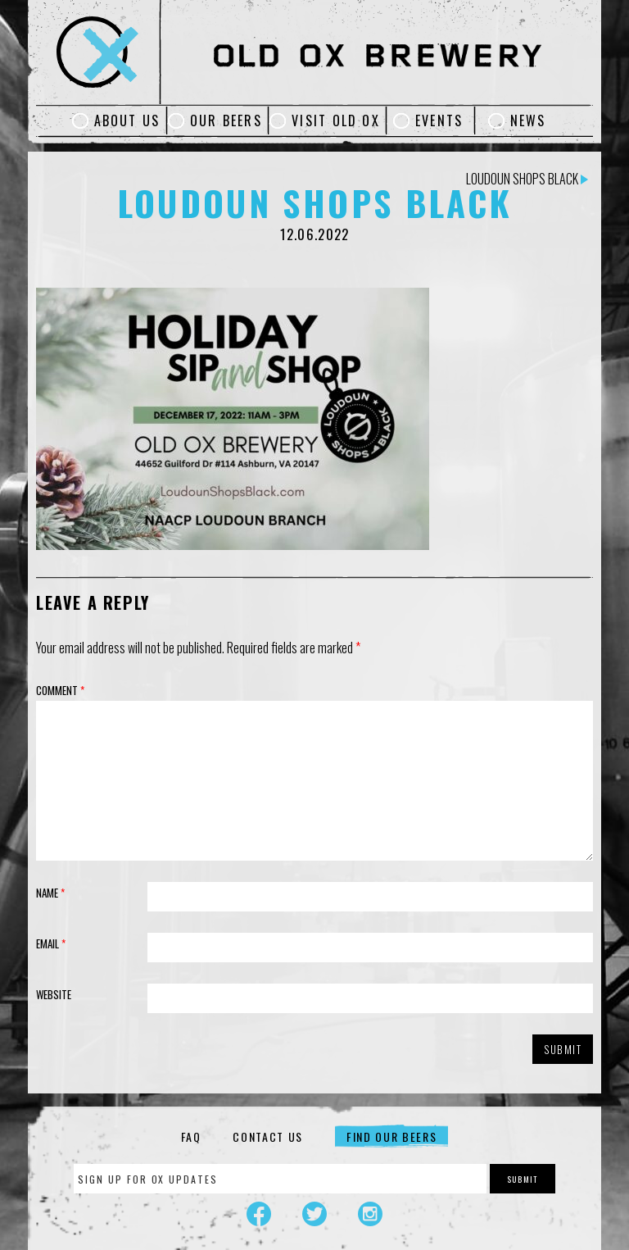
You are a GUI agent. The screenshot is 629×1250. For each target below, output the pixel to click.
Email (51, 943)
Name (50, 892)
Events (439, 120)
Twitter (314, 1214)
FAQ (191, 1136)
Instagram (370, 1214)
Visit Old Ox (336, 120)
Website (53, 994)
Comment (60, 690)
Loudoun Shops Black (527, 179)
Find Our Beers (391, 1136)
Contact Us (268, 1136)
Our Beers (226, 120)
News (528, 120)
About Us (127, 120)
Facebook (259, 1214)
